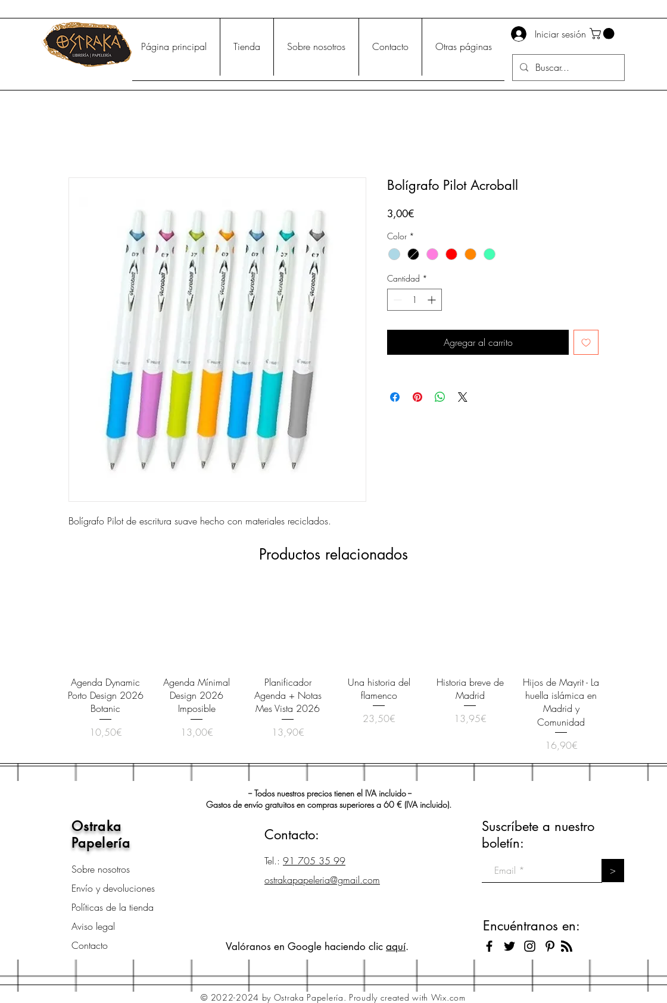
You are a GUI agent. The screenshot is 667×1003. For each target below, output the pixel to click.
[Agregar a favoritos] (586, 342)
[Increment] (432, 299)
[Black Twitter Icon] (509, 946)
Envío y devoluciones (113, 888)
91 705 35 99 (314, 860)
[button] (603, 33)
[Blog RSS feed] (566, 946)
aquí (396, 946)
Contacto (89, 945)
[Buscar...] (567, 67)
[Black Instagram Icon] (529, 946)
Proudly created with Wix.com (407, 997)
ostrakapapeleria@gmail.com (322, 879)
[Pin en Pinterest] (417, 397)
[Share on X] (463, 397)
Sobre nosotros (100, 869)
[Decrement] (396, 299)
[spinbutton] (414, 299)
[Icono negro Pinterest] (550, 946)
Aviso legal (93, 926)
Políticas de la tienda (112, 907)
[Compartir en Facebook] (395, 397)
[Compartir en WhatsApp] (440, 397)
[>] (612, 870)
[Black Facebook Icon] (489, 946)
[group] (333, 669)
